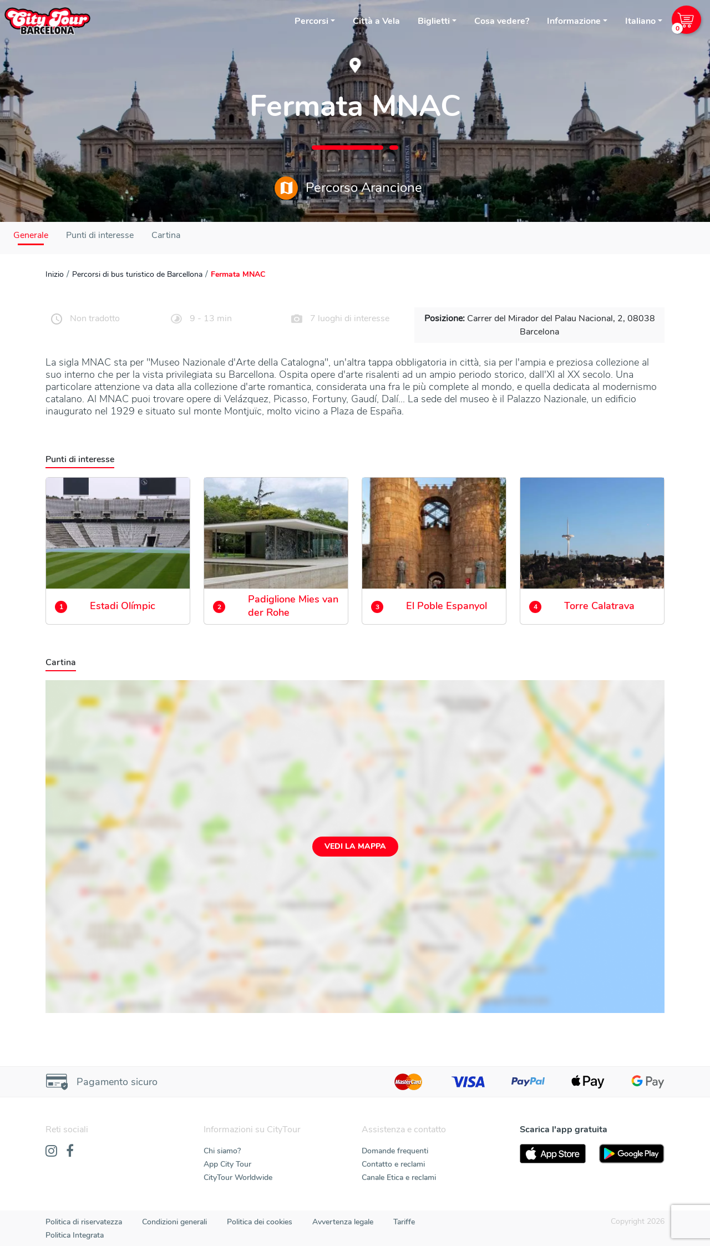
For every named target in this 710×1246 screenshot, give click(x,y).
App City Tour (227, 1164)
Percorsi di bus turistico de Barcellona (137, 274)
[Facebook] (70, 1151)
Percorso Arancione (348, 188)
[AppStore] (553, 1153)
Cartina (165, 235)
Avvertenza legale (342, 1222)
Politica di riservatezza (83, 1222)
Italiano (640, 21)
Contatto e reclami (393, 1164)
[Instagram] (51, 1151)
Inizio (54, 274)
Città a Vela (376, 21)
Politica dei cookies (259, 1222)
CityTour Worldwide (238, 1177)
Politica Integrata (74, 1235)
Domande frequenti (395, 1151)
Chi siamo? (222, 1151)
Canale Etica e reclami (399, 1177)
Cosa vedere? (501, 21)
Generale (30, 235)
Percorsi (311, 21)
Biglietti (434, 21)
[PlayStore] (632, 1153)
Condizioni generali (174, 1222)
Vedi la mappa (355, 846)
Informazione (574, 21)
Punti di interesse (100, 235)
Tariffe (404, 1222)
